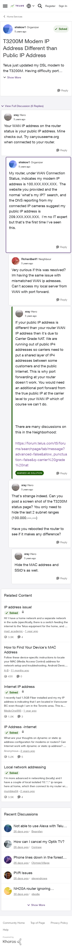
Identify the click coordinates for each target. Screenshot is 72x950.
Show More (12, 77)
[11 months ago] (19, 670)
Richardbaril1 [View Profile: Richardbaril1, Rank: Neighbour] (29, 259)
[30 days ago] (21, 894)
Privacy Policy (59, 922)
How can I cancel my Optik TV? (39, 841)
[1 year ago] (31, 631)
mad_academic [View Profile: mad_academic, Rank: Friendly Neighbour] (13, 631)
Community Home (14, 922)
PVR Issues (23, 873)
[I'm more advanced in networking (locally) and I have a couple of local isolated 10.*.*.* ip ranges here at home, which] (36, 782)
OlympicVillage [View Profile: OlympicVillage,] (40, 862)
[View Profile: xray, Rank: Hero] (8, 117)
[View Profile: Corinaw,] (8, 844)
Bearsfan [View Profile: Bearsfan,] (37, 831)
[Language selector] (30, 6)
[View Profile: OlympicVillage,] (8, 860)
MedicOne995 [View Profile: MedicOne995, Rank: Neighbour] (12, 710)
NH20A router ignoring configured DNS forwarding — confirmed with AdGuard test (38, 888)
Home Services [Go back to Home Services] (12, 16)
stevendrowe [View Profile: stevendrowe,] (39, 878)
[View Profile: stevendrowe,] (8, 875)
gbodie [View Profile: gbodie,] (35, 894)
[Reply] (62, 90)
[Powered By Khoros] (36, 940)
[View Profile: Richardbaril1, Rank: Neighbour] (15, 261)
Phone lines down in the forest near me (38, 857)
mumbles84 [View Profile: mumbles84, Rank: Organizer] (11, 790)
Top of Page (38, 922)
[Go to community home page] (17, 6)
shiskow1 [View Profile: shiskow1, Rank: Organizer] (20, 27)
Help (5, 929)
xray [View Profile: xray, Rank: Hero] (16, 114)
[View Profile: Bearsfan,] (8, 828)
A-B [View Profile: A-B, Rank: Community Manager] (6, 670)
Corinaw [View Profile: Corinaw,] (36, 847)
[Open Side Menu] (5, 6)
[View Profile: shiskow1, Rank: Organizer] (8, 29)
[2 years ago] (27, 751)
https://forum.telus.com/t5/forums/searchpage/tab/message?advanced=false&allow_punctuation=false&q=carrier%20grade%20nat (41, 454)
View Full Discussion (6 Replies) (22, 106)
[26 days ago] (21, 831)
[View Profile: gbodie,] (8, 891)
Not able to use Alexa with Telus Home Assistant (39, 826)
